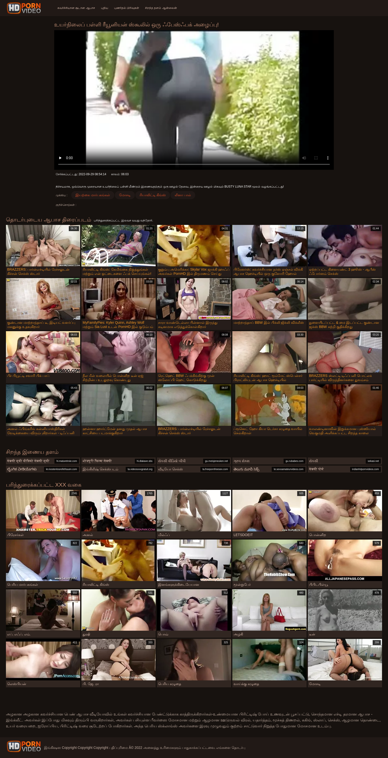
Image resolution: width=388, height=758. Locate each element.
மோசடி (125, 195)
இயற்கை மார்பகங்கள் (92, 195)
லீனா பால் (183, 195)
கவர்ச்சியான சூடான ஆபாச (76, 8)
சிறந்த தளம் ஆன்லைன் (161, 8)
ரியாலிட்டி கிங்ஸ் (153, 195)
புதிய (104, 8)
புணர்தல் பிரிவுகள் (126, 8)
